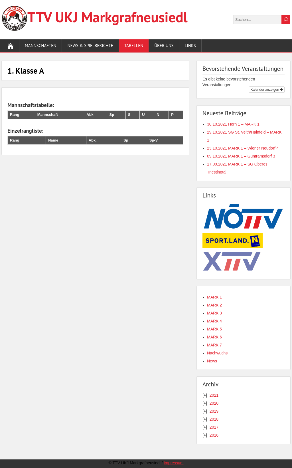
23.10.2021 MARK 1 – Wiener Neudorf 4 (243, 148)
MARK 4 (214, 321)
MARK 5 (214, 329)
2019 (214, 411)
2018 (214, 419)
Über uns (163, 45)
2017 (214, 427)
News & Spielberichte (90, 45)
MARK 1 (214, 297)
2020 (214, 403)
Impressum (173, 463)
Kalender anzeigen (267, 90)
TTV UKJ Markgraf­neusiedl (107, 17)
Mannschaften (40, 45)
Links (190, 45)
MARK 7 (214, 345)
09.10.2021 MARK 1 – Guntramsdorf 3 (241, 156)
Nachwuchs (217, 353)
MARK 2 (214, 305)
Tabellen (133, 45)
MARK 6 (214, 337)
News (212, 361)
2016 (214, 435)
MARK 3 (214, 313)
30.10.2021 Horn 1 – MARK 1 (233, 124)
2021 (214, 395)
